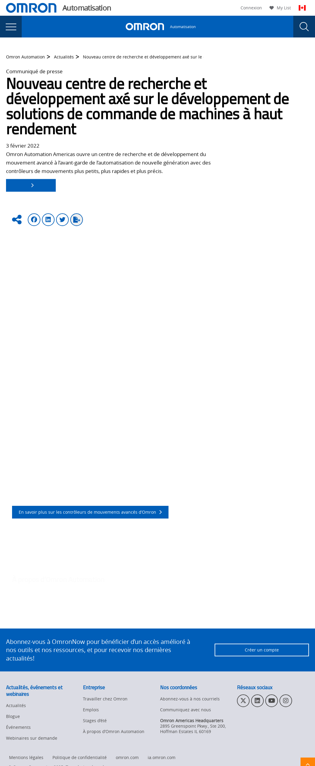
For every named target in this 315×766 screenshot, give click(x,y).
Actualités (64, 61)
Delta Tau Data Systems (166, 315)
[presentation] (11, 26)
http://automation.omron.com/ (48, 619)
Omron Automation (25, 61)
